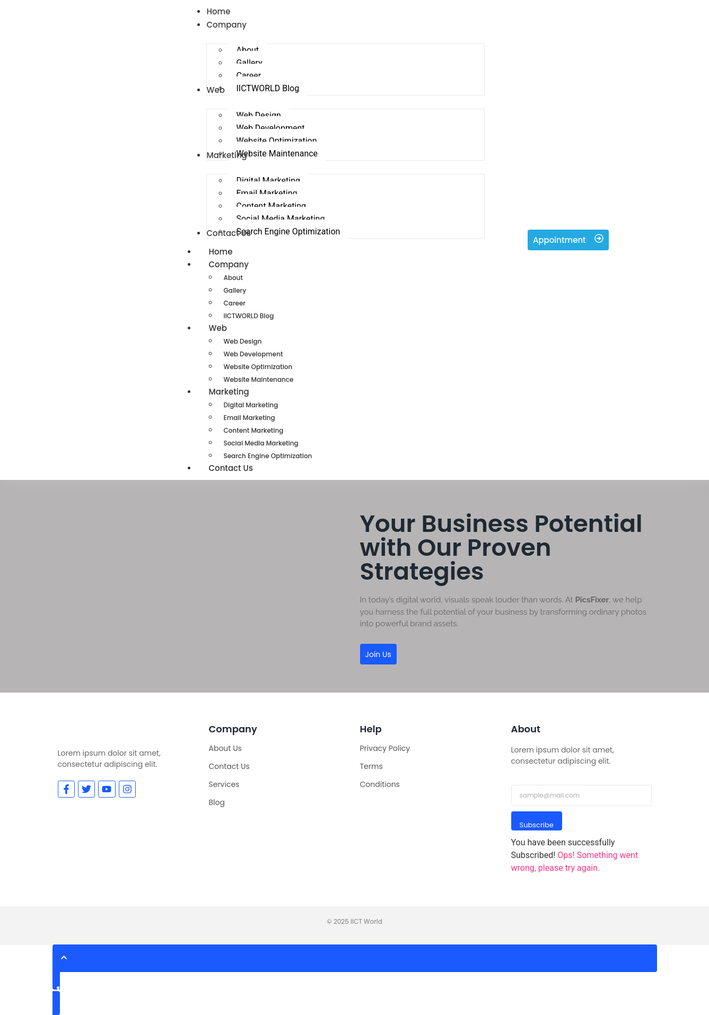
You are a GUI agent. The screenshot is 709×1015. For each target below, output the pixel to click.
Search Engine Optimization (267, 455)
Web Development (253, 353)
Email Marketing (249, 417)
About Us (225, 748)
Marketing (240, 392)
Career (234, 303)
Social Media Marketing (260, 443)
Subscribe (537, 825)
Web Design (242, 341)
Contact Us (230, 468)
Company (240, 264)
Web (229, 328)
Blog (217, 802)
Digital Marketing (250, 404)
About (232, 277)
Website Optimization (257, 366)
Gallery (234, 290)
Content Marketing (253, 430)
